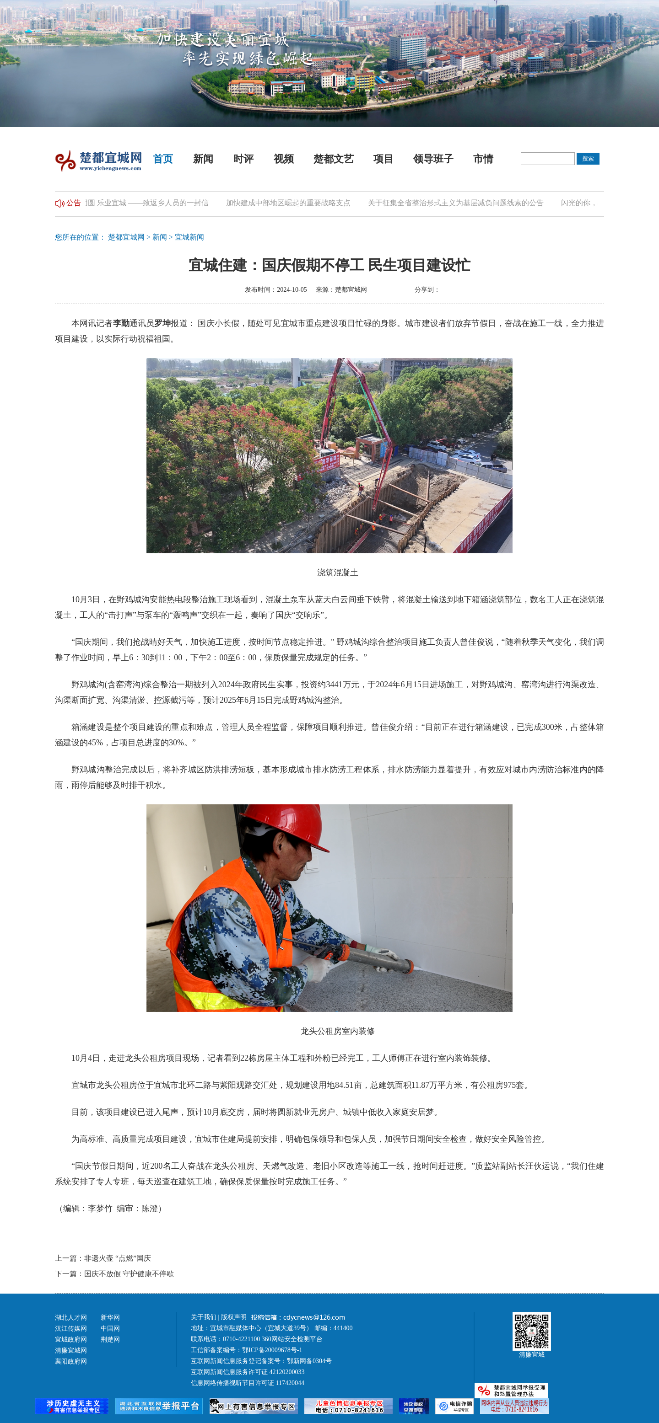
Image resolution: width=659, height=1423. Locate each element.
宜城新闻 (189, 237)
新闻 (203, 159)
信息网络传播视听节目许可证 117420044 (247, 1383)
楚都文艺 (333, 159)
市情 (483, 159)
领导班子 (433, 159)
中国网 (110, 1328)
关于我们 (203, 1317)
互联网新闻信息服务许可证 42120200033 (248, 1372)
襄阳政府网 (71, 1361)
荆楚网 (110, 1339)
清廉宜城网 (71, 1350)
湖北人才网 (71, 1317)
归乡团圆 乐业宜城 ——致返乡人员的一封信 (141, 203)
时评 (243, 159)
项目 (383, 159)
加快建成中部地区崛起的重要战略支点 (292, 203)
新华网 (110, 1317)
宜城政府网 (71, 1339)
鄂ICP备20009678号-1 (272, 1350)
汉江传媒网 (71, 1328)
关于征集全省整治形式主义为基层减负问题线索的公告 (459, 203)
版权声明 (234, 1317)
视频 (284, 159)
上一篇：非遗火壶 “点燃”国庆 (103, 1258)
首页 (163, 159)
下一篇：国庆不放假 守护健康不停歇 (114, 1274)
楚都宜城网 (126, 237)
